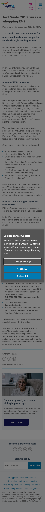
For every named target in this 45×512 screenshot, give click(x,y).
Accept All (22, 269)
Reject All (22, 276)
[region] (22, 255)
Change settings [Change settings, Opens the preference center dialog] (22, 261)
